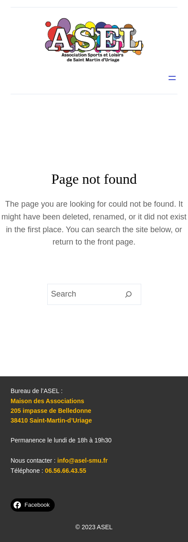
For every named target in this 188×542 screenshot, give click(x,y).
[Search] (128, 294)
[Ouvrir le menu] (172, 78)
